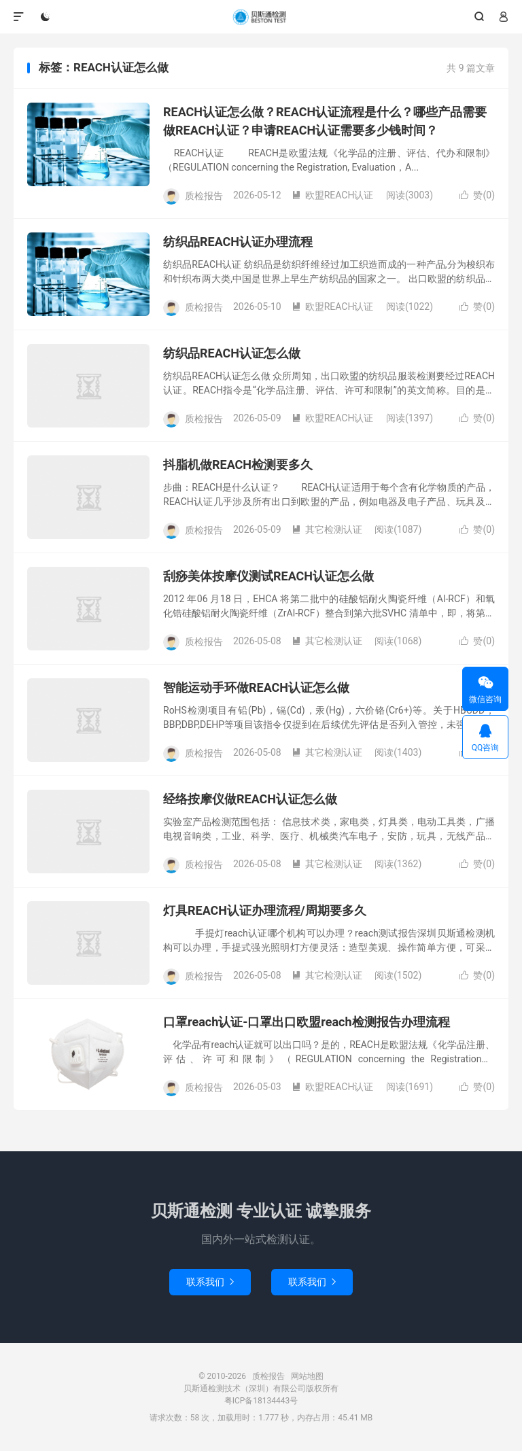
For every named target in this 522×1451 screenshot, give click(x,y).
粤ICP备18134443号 (261, 1400)
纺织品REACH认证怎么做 (231, 353)
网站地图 (307, 1376)
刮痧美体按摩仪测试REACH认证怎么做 (268, 576)
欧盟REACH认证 (333, 195)
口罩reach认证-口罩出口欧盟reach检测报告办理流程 (306, 1022)
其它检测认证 (327, 529)
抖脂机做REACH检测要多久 (238, 464)
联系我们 (210, 1281)
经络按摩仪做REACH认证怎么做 (250, 799)
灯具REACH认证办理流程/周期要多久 (264, 910)
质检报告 (261, 17)
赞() (477, 195)
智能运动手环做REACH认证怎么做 (256, 687)
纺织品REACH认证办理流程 (238, 241)
